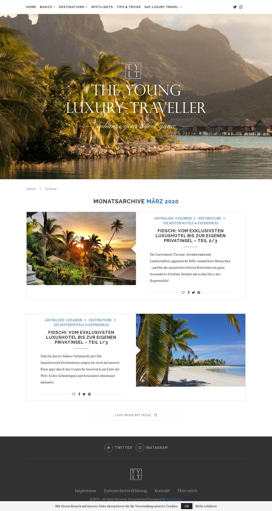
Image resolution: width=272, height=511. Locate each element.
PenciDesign (174, 499)
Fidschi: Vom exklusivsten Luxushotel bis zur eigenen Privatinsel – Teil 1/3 (81, 337)
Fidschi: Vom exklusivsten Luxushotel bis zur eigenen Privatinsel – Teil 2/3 (191, 235)
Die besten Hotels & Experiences (190, 223)
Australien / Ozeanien (173, 218)
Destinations (71, 7)
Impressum (85, 490)
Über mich (187, 490)
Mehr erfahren (206, 506)
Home (31, 7)
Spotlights (102, 7)
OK (187, 506)
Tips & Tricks (129, 7)
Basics (46, 7)
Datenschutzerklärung (125, 490)
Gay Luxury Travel (161, 7)
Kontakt (162, 490)
